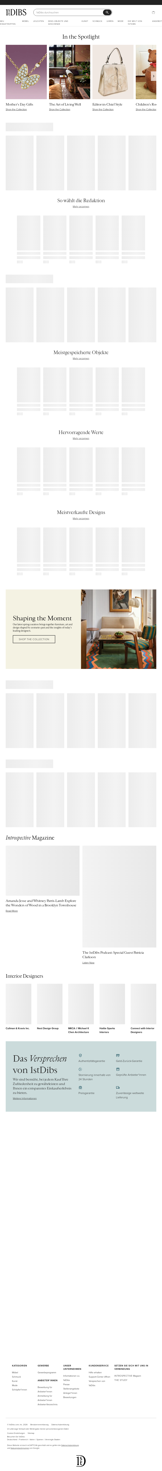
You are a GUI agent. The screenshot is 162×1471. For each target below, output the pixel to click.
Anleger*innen (70, 1392)
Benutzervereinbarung (39, 1424)
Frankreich (23, 1439)
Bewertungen (69, 1397)
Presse (66, 1384)
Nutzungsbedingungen (20, 1448)
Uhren (110, 21)
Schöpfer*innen (19, 1389)
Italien (32, 1439)
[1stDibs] (16, 12)
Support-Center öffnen (99, 1376)
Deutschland (12, 1439)
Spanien (40, 1439)
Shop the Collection (34, 639)
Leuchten (38, 21)
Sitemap (31, 1433)
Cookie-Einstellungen (16, 1433)
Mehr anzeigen (81, 206)
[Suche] (69, 12)
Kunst (85, 21)
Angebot (157, 21)
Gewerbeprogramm (47, 1372)
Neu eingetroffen (8, 22)
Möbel (25, 21)
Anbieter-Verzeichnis (47, 1404)
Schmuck (97, 21)
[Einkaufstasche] (153, 12)
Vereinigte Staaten (52, 1439)
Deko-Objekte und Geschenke (58, 22)
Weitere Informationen (25, 1098)
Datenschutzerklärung (60, 1424)
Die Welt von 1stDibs (135, 22)
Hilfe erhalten (95, 1372)
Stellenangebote (71, 1388)
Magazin (127, 1375)
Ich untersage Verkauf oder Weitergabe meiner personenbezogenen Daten (38, 1428)
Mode (121, 21)
